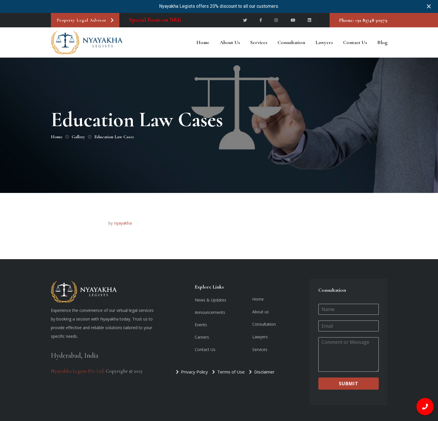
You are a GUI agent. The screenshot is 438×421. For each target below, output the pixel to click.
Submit (348, 383)
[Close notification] (428, 6)
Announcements (210, 312)
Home (202, 42)
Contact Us (355, 42)
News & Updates (210, 300)
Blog (382, 42)
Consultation (291, 42)
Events (201, 324)
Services (258, 42)
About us (230, 42)
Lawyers (324, 42)
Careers (202, 337)
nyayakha (123, 223)
